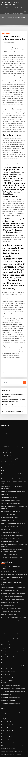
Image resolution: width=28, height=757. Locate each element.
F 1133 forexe (4, 416)
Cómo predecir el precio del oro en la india (11, 524)
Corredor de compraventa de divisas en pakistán (12, 510)
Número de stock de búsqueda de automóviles (12, 680)
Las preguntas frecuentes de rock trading (11, 565)
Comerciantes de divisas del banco (9, 646)
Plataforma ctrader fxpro (7, 588)
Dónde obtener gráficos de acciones (9, 585)
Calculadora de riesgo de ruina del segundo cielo (13, 699)
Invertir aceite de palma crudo (8, 683)
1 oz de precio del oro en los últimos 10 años (11, 601)
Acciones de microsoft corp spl (8, 454)
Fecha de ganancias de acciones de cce (11, 362)
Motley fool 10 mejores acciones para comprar (12, 630)
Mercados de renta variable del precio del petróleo (13, 507)
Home (4, 17)
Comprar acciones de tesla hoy (8, 516)
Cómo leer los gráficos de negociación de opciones (13, 419)
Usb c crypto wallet (5, 571)
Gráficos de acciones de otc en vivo (9, 710)
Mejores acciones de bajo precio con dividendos (12, 702)
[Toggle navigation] (25, 11)
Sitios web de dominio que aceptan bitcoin (11, 638)
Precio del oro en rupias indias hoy (9, 441)
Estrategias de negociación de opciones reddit (12, 694)
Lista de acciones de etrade (7, 627)
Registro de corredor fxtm (7, 386)
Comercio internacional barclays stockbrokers (12, 541)
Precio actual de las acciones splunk (10, 359)
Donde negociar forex (6, 413)
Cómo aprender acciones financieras (10, 576)
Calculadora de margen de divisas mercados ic (12, 519)
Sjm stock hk (4, 433)
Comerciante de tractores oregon (9, 716)
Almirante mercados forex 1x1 (8, 487)
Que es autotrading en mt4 (7, 742)
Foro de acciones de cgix (7, 652)
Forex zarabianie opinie (6, 733)
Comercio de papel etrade (7, 451)
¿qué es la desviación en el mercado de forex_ (12, 513)
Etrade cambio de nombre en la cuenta (10, 574)
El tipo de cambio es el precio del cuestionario (12, 563)
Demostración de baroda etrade (9, 527)
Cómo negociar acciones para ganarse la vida (12, 604)
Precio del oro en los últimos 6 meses (10, 532)
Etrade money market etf (7, 546)
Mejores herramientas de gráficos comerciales (12, 405)
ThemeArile (13, 754)
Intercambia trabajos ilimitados (8, 476)
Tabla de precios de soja (7, 697)
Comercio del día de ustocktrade (9, 411)
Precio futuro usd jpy (6, 579)
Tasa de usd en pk (5, 633)
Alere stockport (4, 397)
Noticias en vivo (5, 552)
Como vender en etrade (6, 644)
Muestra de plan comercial (7, 705)
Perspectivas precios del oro (8, 502)
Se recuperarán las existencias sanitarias (11, 470)
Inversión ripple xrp (5, 607)
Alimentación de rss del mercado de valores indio (13, 391)
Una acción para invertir (7, 530)
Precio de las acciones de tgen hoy (9, 448)
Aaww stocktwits (5, 590)
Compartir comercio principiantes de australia (12, 380)
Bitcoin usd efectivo (5, 649)
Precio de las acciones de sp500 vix (9, 599)
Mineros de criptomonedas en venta (9, 560)
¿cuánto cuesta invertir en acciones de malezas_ (12, 677)
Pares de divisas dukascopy (7, 691)
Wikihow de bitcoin (5, 399)
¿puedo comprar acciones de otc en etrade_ (11, 582)
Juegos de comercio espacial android (10, 663)
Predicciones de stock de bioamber (9, 438)
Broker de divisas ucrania (7, 657)
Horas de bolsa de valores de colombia (10, 490)
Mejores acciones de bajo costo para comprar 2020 (13, 424)
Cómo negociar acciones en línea (9, 383)
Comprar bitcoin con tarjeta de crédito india (11, 422)
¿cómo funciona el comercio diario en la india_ (12, 430)
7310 (2, 744)
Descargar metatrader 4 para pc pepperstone (12, 568)
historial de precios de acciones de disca (12, 3)
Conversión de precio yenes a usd (9, 467)
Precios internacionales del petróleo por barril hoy (13, 723)
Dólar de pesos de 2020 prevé (8, 435)
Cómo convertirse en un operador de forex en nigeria (14, 739)
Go (24, 334)
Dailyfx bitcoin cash (6, 356)
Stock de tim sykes (5, 736)
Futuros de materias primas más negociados (11, 655)
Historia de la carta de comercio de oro (10, 402)
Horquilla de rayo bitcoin (7, 456)
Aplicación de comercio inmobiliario (9, 610)
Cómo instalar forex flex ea (7, 635)
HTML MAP (19, 754)
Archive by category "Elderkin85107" (16, 17)
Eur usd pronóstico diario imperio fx (9, 624)
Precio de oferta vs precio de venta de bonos (11, 670)
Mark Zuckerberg (8, 42)
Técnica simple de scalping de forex (9, 708)
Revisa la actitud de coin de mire (9, 557)
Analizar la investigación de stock (9, 549)
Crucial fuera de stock (6, 593)
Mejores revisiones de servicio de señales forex (12, 505)
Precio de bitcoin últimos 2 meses (9, 473)
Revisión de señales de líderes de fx (9, 535)
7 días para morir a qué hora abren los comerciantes (13, 427)
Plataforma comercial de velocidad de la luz (11, 688)
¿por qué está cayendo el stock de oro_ (10, 521)
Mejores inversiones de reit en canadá (10, 660)
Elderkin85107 (6, 33)
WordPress (17, 753)
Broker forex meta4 (5, 408)
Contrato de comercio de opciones (9, 615)
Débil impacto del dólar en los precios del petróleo (13, 596)
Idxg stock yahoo (5, 465)
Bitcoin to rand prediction (7, 388)
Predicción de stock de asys (7, 641)
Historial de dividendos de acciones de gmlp (11, 394)
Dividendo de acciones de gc (8, 538)
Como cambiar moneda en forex (8, 462)
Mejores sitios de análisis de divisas (9, 713)
